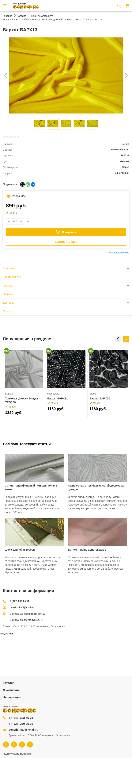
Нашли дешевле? (119, 252)
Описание (9, 268)
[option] (24, 383)
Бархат (9, 393)
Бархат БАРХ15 (99, 398)
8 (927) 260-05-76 (19, 601)
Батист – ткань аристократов (87, 549)
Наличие (8, 294)
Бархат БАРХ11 (57, 398)
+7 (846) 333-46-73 (21, 717)
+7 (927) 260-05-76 (21, 723)
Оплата (7, 311)
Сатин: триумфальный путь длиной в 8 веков (31, 487)
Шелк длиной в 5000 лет (21, 549)
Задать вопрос (12, 277)
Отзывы (8, 285)
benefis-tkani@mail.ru (22, 607)
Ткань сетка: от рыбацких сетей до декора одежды (96, 487)
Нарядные (53, 393)
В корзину (66, 232)
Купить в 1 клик (66, 241)
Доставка (8, 302)
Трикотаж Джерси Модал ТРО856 (21, 400)
